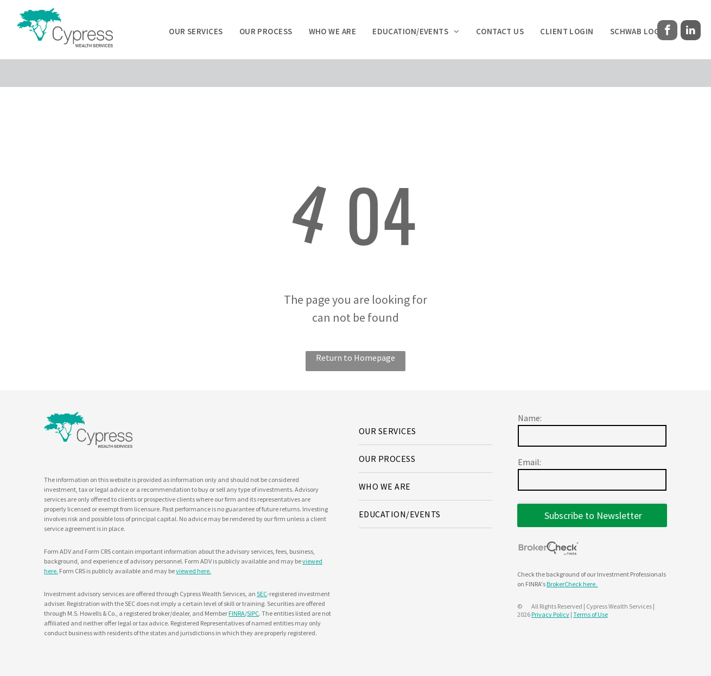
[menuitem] (196, 32)
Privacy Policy (550, 614)
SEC (262, 594)
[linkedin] (691, 31)
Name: (530, 417)
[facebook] (667, 31)
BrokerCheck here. (572, 584)
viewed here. (193, 571)
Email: (529, 461)
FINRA (236, 613)
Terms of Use (590, 614)
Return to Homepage (355, 357)
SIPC (253, 613)
